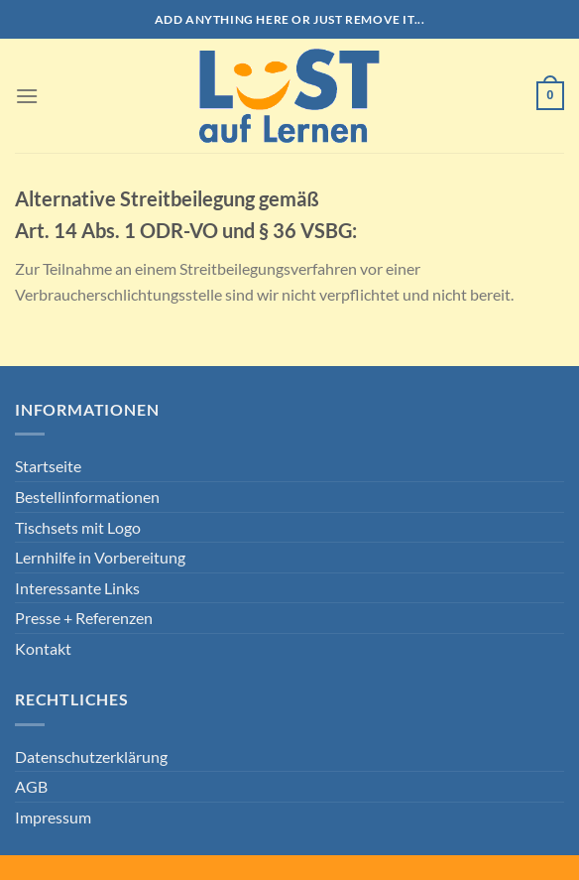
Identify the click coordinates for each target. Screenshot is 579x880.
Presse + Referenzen (84, 617)
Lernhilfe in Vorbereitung (100, 557)
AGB (31, 786)
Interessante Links (77, 587)
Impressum (53, 817)
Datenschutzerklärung (91, 756)
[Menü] (27, 95)
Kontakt (43, 648)
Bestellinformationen (87, 496)
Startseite (48, 465)
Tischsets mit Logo (78, 527)
